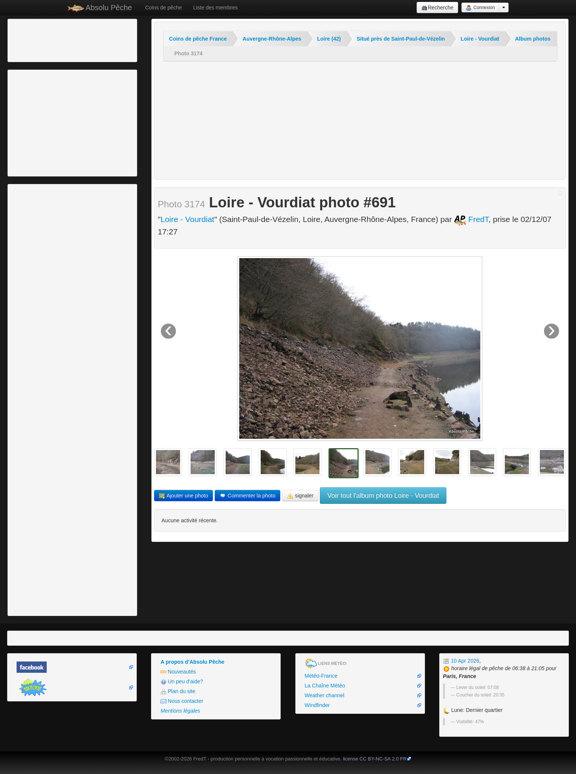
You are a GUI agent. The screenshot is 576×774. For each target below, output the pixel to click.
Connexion (480, 8)
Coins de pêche (163, 8)
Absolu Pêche (100, 7)
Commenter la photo (247, 496)
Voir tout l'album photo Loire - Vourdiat (383, 495)
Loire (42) (329, 39)
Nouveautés (178, 672)
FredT (471, 219)
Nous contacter (181, 701)
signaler (300, 496)
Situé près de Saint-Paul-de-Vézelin (401, 39)
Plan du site (177, 691)
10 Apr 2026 (461, 661)
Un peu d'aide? (181, 681)
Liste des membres (215, 8)
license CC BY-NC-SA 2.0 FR (374, 759)
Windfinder (317, 705)
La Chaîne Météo (325, 686)
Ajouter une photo (183, 496)
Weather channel (325, 695)
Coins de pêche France (198, 39)
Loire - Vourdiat (480, 39)
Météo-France (321, 676)
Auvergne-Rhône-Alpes (272, 39)
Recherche (438, 8)
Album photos (532, 39)
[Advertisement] (51, 39)
